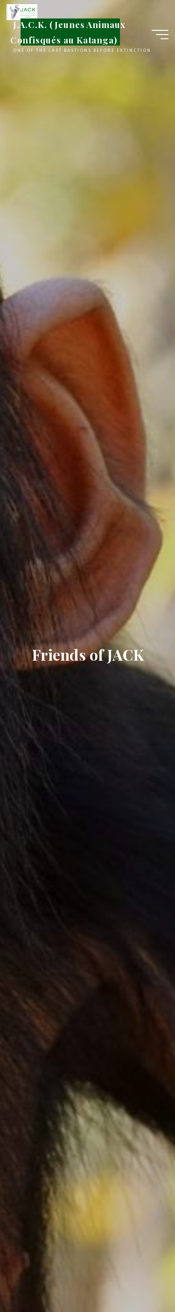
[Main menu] (160, 34)
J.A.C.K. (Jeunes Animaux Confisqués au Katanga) (68, 32)
